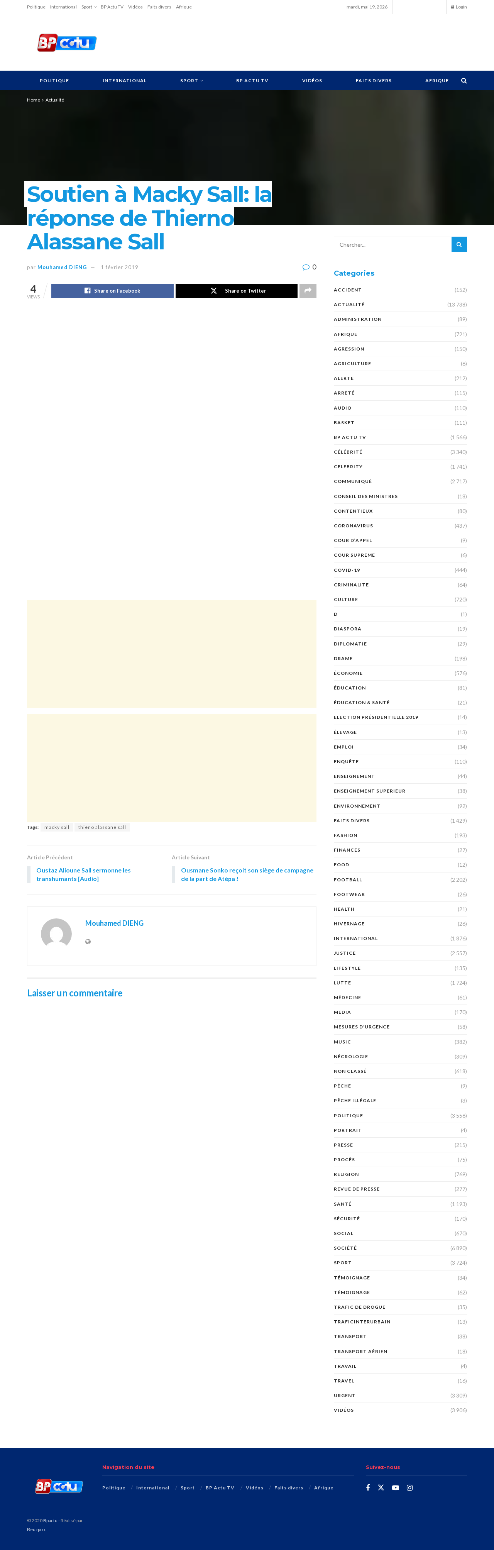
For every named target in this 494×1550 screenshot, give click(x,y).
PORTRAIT (348, 1130)
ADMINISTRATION (358, 319)
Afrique (184, 7)
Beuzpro (36, 1529)
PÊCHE (342, 1086)
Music (342, 1042)
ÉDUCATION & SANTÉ (362, 702)
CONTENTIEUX (353, 511)
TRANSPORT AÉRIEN (360, 1351)
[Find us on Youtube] (395, 1488)
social (344, 1233)
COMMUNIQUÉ (353, 481)
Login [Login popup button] (459, 7)
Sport (86, 7)
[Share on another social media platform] (307, 291)
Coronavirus (353, 526)
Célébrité (348, 452)
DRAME (343, 658)
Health (344, 909)
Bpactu (50, 1520)
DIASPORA (348, 629)
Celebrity (348, 466)
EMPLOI (344, 747)
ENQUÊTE (346, 761)
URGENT (345, 1395)
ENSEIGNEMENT (354, 776)
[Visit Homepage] (67, 42)
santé (343, 1204)
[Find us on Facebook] (368, 1488)
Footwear (349, 894)
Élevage (345, 732)
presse (343, 1145)
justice (345, 953)
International (63, 7)
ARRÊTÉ (344, 393)
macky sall (56, 827)
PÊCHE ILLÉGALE (355, 1100)
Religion (346, 1174)
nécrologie (351, 1056)
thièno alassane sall (102, 827)
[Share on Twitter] (237, 291)
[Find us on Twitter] (380, 1487)
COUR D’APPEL (353, 540)
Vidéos (135, 7)
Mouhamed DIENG (62, 267)
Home (33, 100)
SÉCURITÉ (347, 1218)
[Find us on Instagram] (410, 1488)
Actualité (55, 100)
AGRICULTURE (352, 363)
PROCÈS (344, 1159)
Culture (346, 599)
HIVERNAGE (349, 924)
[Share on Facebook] (112, 291)
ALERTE (344, 378)
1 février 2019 (120, 267)
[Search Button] (464, 80)
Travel (344, 1381)
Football (348, 880)
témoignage (352, 1292)
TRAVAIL (345, 1366)
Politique (36, 7)
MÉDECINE (347, 997)
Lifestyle (347, 968)
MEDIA (342, 1012)
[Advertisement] (292, 41)
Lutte (342, 983)
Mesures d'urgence (362, 1027)
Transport (350, 1336)
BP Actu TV (112, 7)
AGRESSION (349, 349)
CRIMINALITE (351, 585)
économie (348, 673)
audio (343, 408)
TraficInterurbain (362, 1322)
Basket (344, 422)
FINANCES (347, 850)
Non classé (350, 1071)
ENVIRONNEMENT (357, 806)
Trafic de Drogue (360, 1307)
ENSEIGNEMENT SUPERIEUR (370, 791)
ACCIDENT (348, 290)
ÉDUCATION (350, 688)
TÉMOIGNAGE (352, 1278)
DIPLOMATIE (350, 644)
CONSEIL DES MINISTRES (366, 496)
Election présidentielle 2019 (376, 717)
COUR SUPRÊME (354, 555)
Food (341, 864)
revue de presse (357, 1189)
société (345, 1248)
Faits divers (159, 7)
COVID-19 (347, 570)
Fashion (345, 835)
